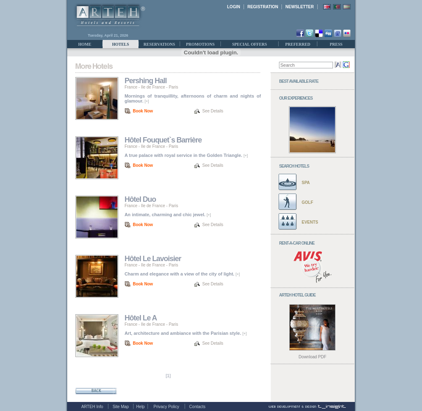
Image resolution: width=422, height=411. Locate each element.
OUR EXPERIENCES (295, 98)
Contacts (197, 406)
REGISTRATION (262, 7)
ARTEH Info (92, 406)
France (130, 87)
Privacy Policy (166, 406)
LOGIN (233, 7)
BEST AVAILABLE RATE (298, 81)
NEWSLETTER (300, 7)
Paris (173, 87)
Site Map (121, 406)
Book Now (143, 111)
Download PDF (312, 357)
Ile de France (153, 87)
